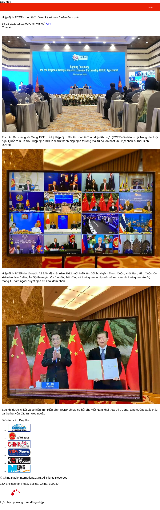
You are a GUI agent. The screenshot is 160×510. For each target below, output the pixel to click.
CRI (48, 23)
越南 (11, 6)
